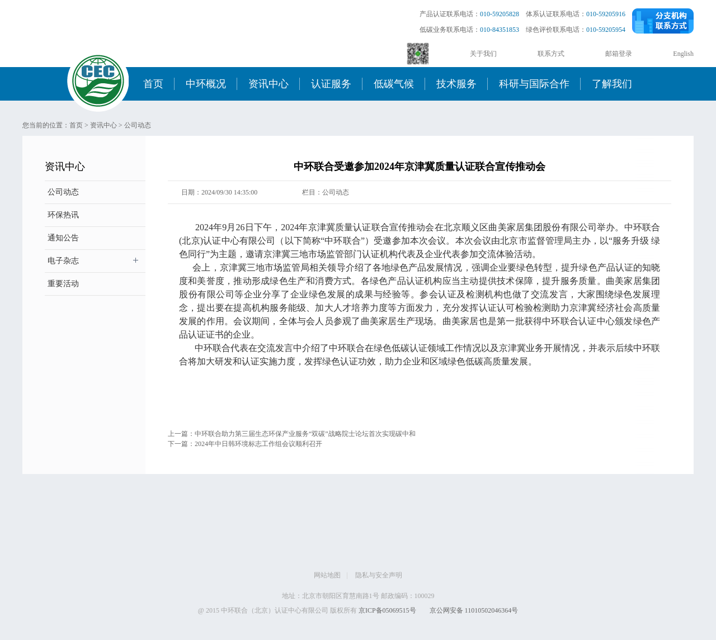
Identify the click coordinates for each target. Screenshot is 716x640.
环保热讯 (63, 215)
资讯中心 (268, 83)
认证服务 (331, 83)
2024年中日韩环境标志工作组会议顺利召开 (258, 444)
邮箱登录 (618, 54)
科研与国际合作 (534, 83)
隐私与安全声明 (378, 575)
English (683, 54)
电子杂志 (63, 261)
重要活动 (63, 283)
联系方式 (551, 54)
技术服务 (456, 83)
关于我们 (483, 54)
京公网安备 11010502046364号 (474, 610)
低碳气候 (394, 83)
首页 (153, 83)
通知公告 (63, 238)
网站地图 (327, 575)
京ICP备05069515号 (387, 610)
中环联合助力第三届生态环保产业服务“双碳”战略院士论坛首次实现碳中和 (305, 434)
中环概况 (206, 83)
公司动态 (137, 125)
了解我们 (612, 83)
